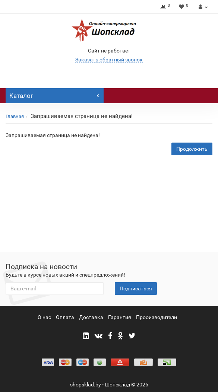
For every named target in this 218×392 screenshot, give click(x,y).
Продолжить (192, 149)
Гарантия (119, 317)
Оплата (65, 317)
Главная (15, 116)
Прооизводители (156, 317)
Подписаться (136, 288)
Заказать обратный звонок (109, 60)
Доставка (91, 317)
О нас (44, 317)
